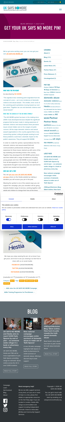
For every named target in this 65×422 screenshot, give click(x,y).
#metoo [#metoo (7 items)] (46, 87)
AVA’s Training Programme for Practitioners (19, 292)
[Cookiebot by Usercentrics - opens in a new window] (55, 194)
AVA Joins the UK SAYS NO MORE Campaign (20, 288)
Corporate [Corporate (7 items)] (51, 95)
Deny (11, 226)
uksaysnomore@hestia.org (52, 400)
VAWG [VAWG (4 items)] (51, 145)
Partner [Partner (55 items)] (54, 118)
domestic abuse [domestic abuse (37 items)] (51, 97)
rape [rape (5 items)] (45, 128)
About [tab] (54, 199)
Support (6, 283)
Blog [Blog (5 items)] (45, 92)
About (46, 53)
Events (46, 61)
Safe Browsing (9, 2)
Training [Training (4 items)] (50, 139)
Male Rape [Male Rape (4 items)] (55, 109)
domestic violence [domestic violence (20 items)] (51, 101)
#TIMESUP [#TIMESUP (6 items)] (51, 87)
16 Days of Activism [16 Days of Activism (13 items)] (51, 90)
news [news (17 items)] (50, 114)
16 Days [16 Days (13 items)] (57, 87)
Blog (12, 281)
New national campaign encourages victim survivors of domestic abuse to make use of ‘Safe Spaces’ (52, 178)
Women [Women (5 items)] (55, 145)
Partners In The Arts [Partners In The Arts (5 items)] (56, 125)
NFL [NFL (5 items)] (54, 114)
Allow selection (32, 226)
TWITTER (15, 268)
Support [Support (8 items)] (46, 136)
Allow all (53, 226)
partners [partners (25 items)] (47, 124)
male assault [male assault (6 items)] (49, 109)
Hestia (22, 281)
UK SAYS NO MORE (15, 9)
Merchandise (29, 281)
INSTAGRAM (15, 272)
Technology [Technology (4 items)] (46, 139)
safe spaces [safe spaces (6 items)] (49, 128)
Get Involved (7, 390)
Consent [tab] (11, 199)
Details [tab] (32, 199)
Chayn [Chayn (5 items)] (47, 92)
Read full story (10, 371)
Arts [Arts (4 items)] (59, 90)
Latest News (48, 66)
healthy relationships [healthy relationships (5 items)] (55, 104)
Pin (36, 281)
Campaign (6, 385)
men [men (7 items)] (53, 112)
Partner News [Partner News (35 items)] (50, 121)
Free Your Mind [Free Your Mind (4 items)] (47, 103)
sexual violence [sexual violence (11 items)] (54, 133)
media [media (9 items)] (50, 112)
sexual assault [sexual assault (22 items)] (50, 130)
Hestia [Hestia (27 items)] (47, 106)
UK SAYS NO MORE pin (15, 54)
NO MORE (17, 94)
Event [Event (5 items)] (60, 101)
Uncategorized (49, 78)
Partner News (48, 70)
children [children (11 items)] (52, 92)
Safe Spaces (40, 2)
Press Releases (49, 74)
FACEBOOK (16, 265)
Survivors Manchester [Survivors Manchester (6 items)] (54, 136)
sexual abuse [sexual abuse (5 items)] (56, 128)
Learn (5, 388)
